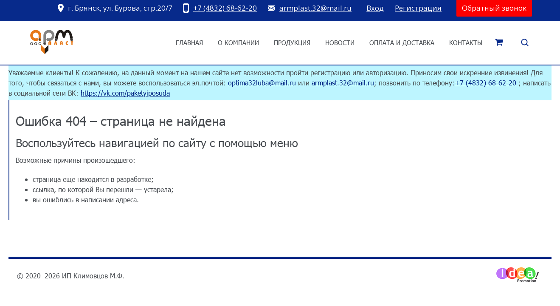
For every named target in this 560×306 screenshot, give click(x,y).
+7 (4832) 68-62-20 (225, 8)
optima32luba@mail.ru (262, 82)
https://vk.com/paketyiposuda (125, 92)
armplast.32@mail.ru (315, 8)
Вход (375, 8)
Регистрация (418, 8)
